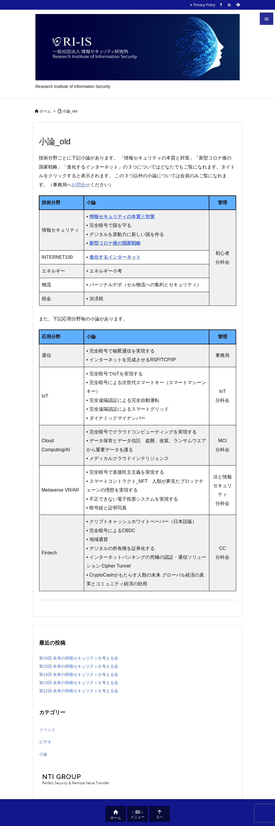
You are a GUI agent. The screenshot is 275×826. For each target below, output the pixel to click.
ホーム (45, 111)
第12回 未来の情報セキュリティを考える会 (78, 690)
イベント (47, 729)
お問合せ (81, 184)
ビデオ (45, 742)
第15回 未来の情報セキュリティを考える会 (78, 666)
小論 (43, 754)
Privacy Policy (204, 5)
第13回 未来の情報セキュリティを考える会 (78, 682)
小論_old (69, 111)
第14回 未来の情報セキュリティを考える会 (78, 674)
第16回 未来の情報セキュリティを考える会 (78, 658)
